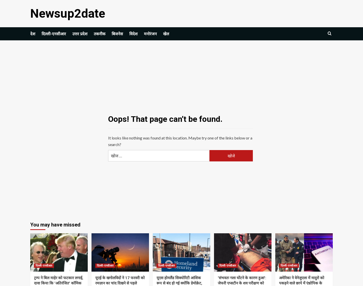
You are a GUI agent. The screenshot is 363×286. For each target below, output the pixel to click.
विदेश (133, 34)
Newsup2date (67, 13)
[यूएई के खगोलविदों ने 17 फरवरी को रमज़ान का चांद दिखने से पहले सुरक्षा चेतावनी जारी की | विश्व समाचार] (120, 252)
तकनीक (99, 34)
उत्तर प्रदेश (79, 34)
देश (32, 34)
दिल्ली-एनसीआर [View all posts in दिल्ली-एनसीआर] (44, 265)
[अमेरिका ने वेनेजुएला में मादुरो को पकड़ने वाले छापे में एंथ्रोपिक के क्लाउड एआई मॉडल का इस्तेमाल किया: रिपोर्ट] (304, 252)
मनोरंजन (150, 34)
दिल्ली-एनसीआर (54, 34)
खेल (166, 34)
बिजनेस (117, 34)
